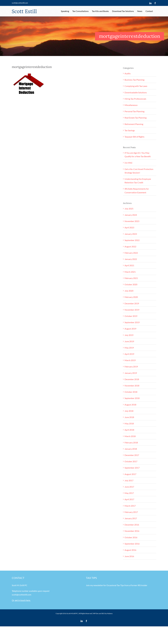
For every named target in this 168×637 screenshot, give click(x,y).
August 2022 (130, 246)
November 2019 (132, 309)
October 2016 (131, 537)
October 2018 (131, 392)
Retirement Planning (134, 124)
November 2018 (132, 385)
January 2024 (131, 215)
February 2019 (131, 366)
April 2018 (129, 430)
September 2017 (132, 467)
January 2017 (131, 518)
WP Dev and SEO (99, 613)
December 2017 (132, 455)
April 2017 (129, 499)
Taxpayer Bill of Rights (134, 136)
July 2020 (129, 290)
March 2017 (130, 505)
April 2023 (129, 227)
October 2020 (131, 284)
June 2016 (129, 556)
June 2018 (129, 417)
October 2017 (131, 461)
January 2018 (131, 449)
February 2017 (131, 512)
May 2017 (129, 493)
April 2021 (129, 265)
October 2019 (131, 316)
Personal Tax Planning (134, 111)
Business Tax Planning (134, 79)
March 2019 (130, 360)
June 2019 (129, 341)
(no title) (128, 162)
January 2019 (131, 373)
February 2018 (131, 442)
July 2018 (129, 411)
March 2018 (130, 436)
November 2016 (132, 531)
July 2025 (129, 208)
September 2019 (132, 322)
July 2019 (129, 335)
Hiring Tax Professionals (135, 98)
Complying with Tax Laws (136, 86)
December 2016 (132, 524)
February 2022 (131, 253)
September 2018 (132, 398)
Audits (128, 73)
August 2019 (130, 328)
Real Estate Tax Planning (135, 117)
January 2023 (131, 234)
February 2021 (131, 278)
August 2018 (130, 404)
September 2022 (132, 240)
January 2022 (131, 259)
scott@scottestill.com (20, 3)
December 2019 (132, 303)
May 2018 (129, 423)
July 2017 (129, 480)
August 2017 (130, 474)
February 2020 (131, 297)
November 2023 (132, 221)
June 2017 (129, 486)
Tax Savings (130, 130)
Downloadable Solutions (136, 92)
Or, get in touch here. (21, 600)
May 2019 (129, 347)
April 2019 (129, 354)
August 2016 (130, 550)
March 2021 (130, 272)
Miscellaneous (131, 105)
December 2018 (132, 379)
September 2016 (132, 543)
